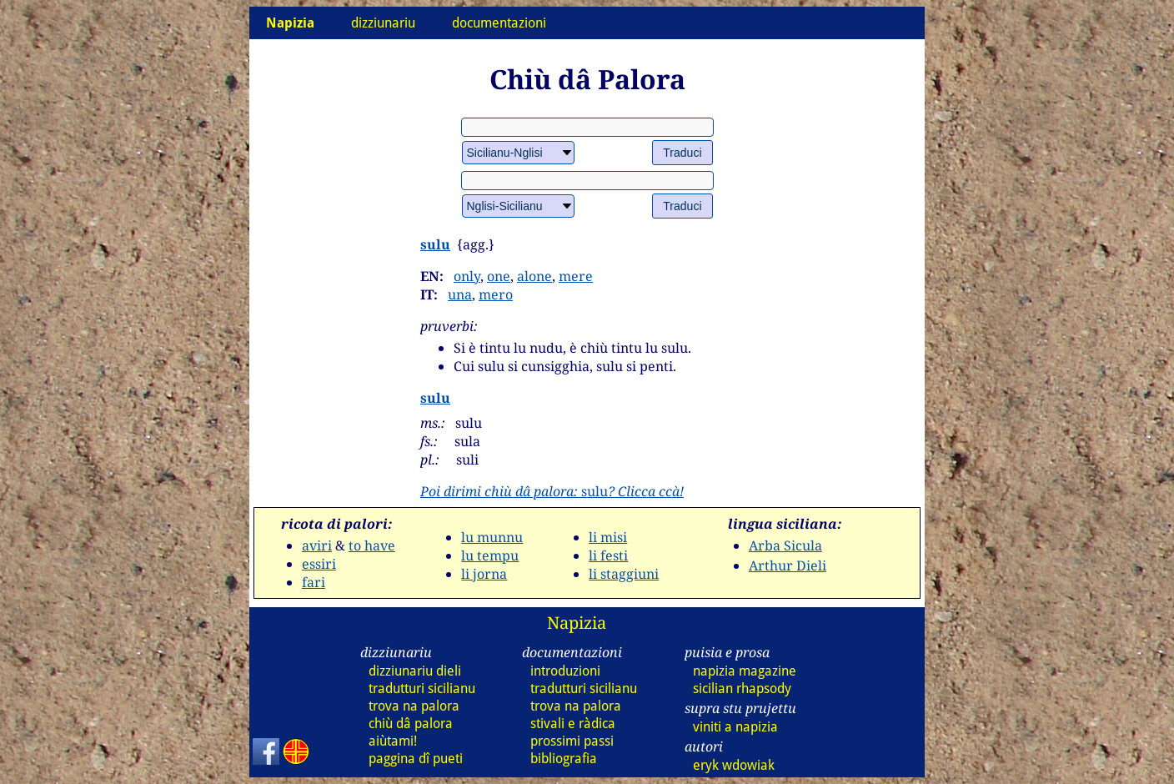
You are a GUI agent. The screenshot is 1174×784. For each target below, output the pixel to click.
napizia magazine (744, 671)
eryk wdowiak (734, 765)
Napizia (576, 622)
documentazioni (499, 23)
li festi (608, 555)
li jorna (484, 574)
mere (576, 276)
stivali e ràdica (572, 723)
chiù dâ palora (411, 723)
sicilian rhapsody (742, 688)
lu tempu (490, 555)
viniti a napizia (735, 727)
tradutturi (422, 688)
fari (313, 582)
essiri (319, 564)
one (498, 276)
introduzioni (565, 671)
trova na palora (414, 706)
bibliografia (563, 758)
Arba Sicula (785, 545)
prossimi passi (572, 741)
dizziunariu (383, 23)
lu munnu (492, 537)
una (460, 294)
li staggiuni (624, 574)
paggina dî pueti (416, 758)
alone (534, 276)
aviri (317, 545)
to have (372, 545)
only (467, 276)
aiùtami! (393, 741)
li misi (608, 537)
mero (496, 294)
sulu (435, 244)
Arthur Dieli (787, 565)
